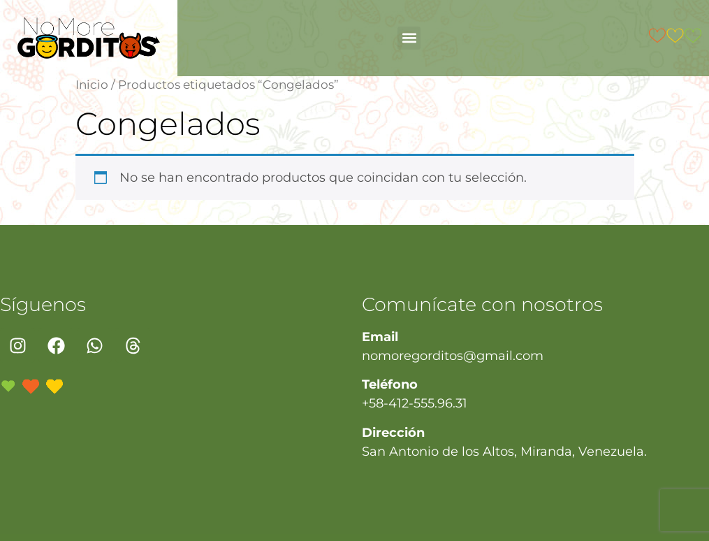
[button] (409, 38)
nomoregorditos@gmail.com (452, 355)
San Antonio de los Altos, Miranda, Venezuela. (504, 451)
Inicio (91, 85)
